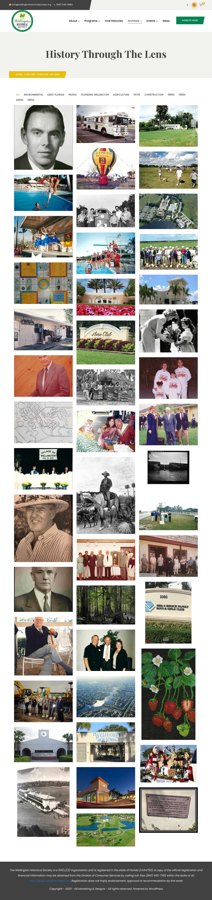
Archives (135, 21)
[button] (201, 5)
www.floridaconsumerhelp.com (49, 881)
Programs (92, 21)
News (166, 21)
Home (19, 74)
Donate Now (190, 20)
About (74, 21)
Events (152, 21)
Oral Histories (114, 21)
